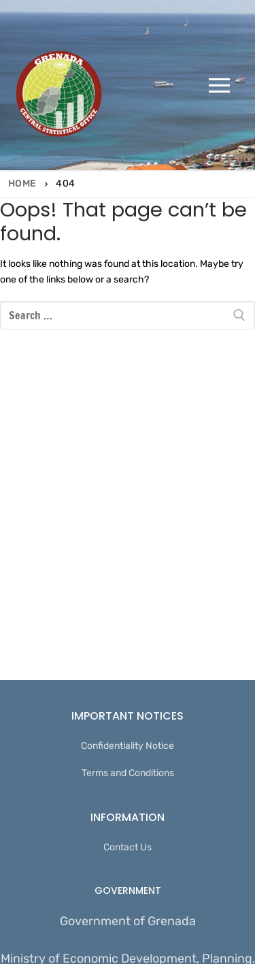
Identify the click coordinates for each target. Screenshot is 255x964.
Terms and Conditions (128, 773)
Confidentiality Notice (127, 746)
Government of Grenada (128, 921)
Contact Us (127, 847)
